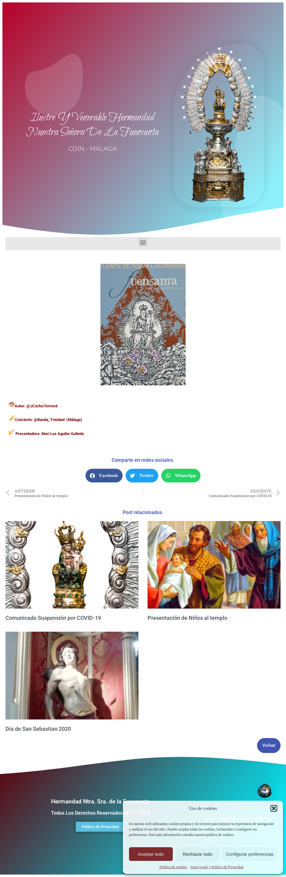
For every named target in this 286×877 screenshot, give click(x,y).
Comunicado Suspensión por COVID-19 (53, 618)
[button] (274, 808)
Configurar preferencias (250, 854)
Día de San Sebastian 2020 (38, 729)
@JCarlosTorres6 (42, 406)
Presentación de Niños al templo (187, 618)
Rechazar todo (198, 854)
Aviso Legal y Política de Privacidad (216, 867)
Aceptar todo (151, 854)
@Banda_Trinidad (49, 419)
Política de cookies (173, 867)
